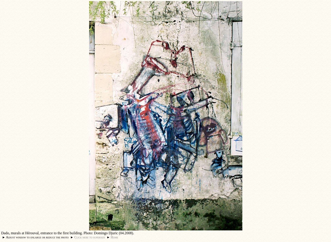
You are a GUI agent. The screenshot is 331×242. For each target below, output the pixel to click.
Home (114, 237)
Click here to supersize (89, 237)
